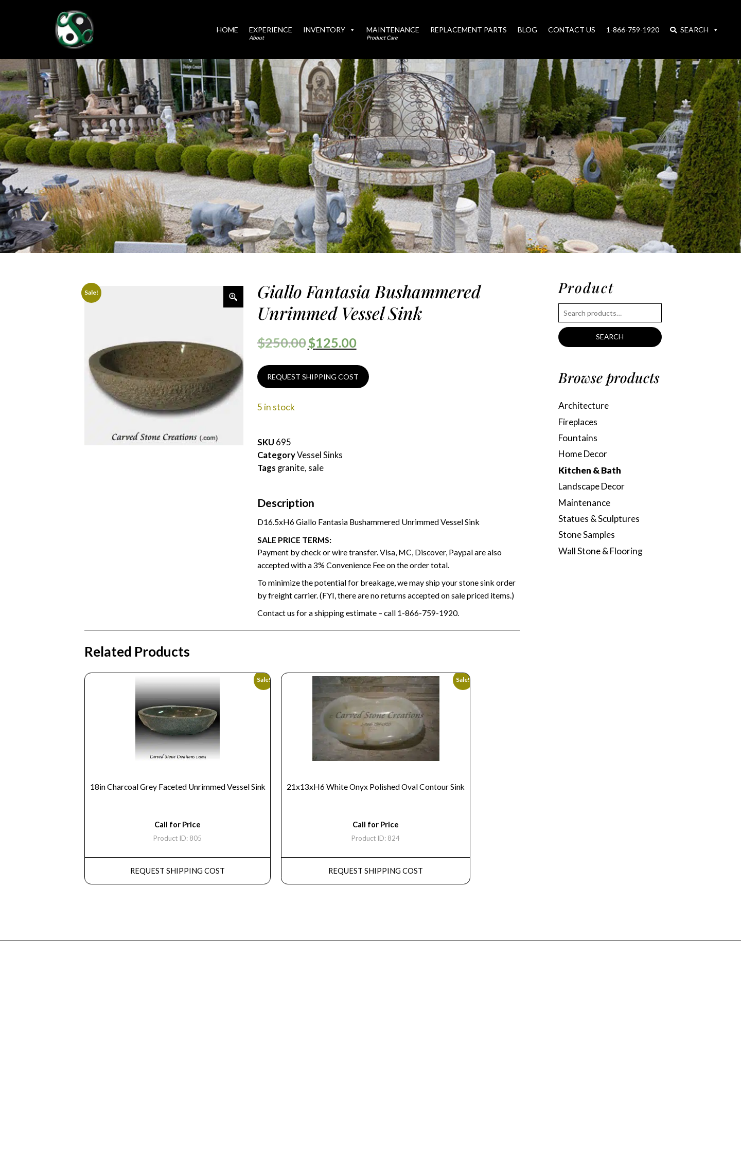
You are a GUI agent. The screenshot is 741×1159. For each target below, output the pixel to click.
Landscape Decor (593, 487)
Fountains (578, 438)
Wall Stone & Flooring (601, 552)
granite (291, 468)
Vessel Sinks (320, 455)
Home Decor (584, 454)
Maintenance (392, 33)
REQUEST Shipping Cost (178, 872)
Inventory (329, 29)
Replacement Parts (468, 29)
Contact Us (571, 29)
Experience (270, 33)
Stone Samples (587, 536)
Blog (527, 29)
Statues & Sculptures (600, 520)
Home (227, 29)
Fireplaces (579, 422)
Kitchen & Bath (589, 471)
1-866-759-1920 (632, 29)
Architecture (584, 406)
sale (316, 468)
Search (694, 29)
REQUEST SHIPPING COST (313, 376)
